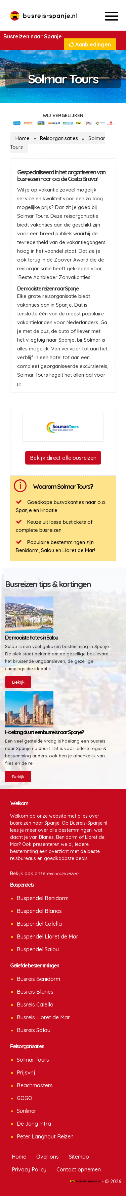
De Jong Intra (34, 1123)
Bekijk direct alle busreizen (63, 457)
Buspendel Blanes (39, 911)
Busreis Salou (33, 1030)
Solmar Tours (33, 1059)
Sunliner (26, 1110)
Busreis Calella (35, 1004)
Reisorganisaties (59, 138)
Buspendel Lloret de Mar (47, 936)
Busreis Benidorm (38, 979)
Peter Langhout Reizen (45, 1136)
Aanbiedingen (90, 44)
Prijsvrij (26, 1072)
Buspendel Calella (39, 923)
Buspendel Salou (38, 949)
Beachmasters (35, 1085)
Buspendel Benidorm (43, 898)
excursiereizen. (63, 873)
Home (22, 138)
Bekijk (18, 682)
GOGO (24, 1098)
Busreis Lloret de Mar (43, 1017)
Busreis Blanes (35, 991)
